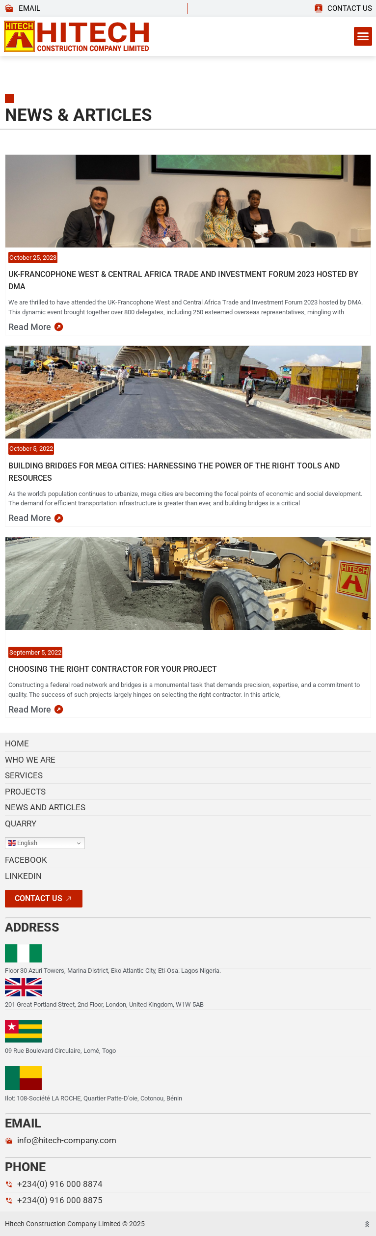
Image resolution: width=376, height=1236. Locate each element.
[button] (363, 36)
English (22, 843)
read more (29, 327)
